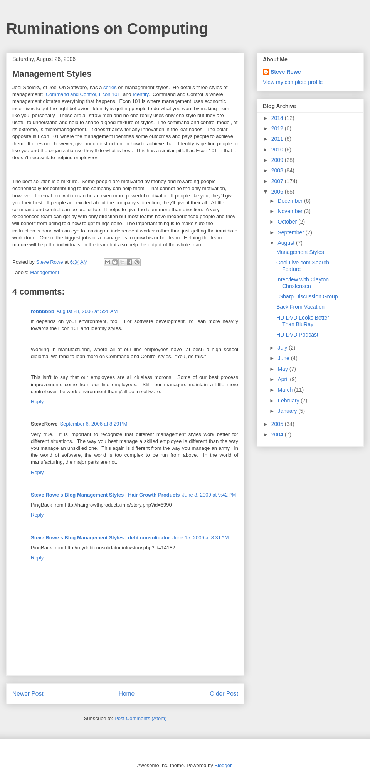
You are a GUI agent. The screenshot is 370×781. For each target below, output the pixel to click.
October (288, 222)
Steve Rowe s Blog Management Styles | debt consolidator (100, 537)
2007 (278, 181)
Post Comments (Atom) (140, 718)
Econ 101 (109, 94)
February (289, 400)
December (291, 201)
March (286, 390)
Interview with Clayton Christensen (302, 282)
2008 (278, 170)
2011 (278, 139)
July (283, 348)
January (288, 411)
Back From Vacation (300, 307)
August (287, 243)
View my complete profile (293, 82)
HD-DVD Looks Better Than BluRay (302, 321)
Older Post (224, 693)
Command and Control (71, 94)
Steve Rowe (286, 72)
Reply (37, 401)
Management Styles (300, 252)
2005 (278, 424)
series (110, 87)
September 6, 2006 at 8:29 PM (93, 424)
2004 (278, 434)
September (291, 232)
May (283, 369)
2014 (278, 118)
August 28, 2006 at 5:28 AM (87, 311)
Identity (140, 94)
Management (44, 272)
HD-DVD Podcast (297, 335)
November (291, 211)
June (284, 358)
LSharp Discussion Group (307, 296)
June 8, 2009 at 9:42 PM (209, 495)
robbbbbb (42, 311)
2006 (278, 192)
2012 (278, 128)
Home (127, 693)
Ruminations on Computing (107, 28)
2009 (278, 160)
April (284, 379)
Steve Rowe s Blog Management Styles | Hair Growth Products (105, 495)
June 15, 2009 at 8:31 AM (200, 537)
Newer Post (28, 693)
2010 (278, 149)
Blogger (222, 765)
